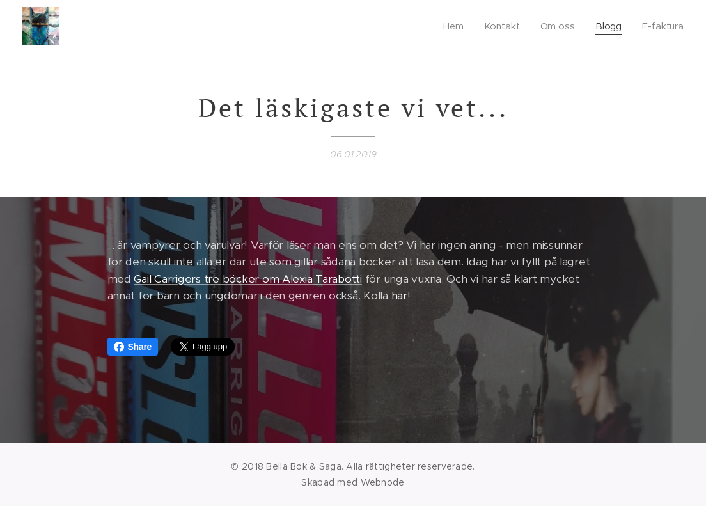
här (399, 296)
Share (133, 347)
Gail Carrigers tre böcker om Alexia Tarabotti (247, 279)
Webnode (383, 482)
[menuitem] (456, 26)
